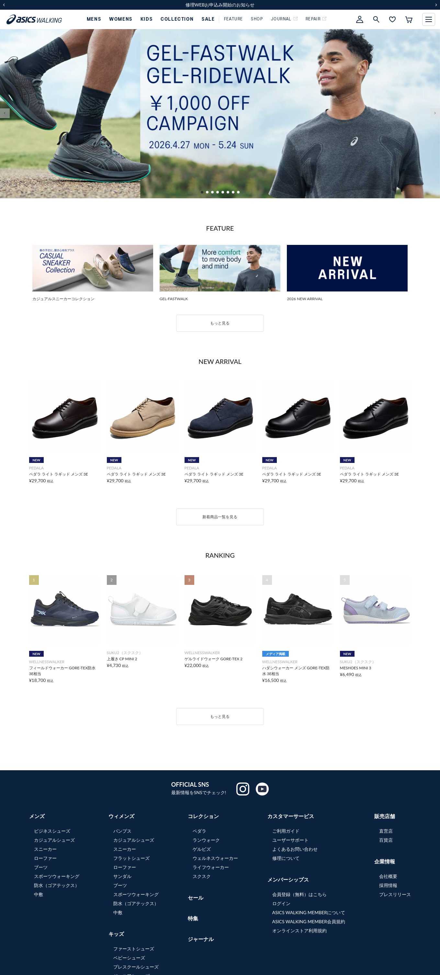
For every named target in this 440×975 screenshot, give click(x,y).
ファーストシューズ (133, 948)
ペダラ (199, 831)
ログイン (281, 903)
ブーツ (41, 867)
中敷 (38, 894)
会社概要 (388, 876)
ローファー (45, 858)
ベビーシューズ (129, 957)
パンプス (122, 831)
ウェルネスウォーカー (215, 858)
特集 (193, 918)
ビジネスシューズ (52, 831)
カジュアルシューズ (54, 840)
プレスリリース (395, 894)
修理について (285, 858)
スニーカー (45, 849)
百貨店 (386, 840)
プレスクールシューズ (136, 967)
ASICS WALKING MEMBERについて (308, 912)
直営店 (386, 831)
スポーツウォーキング (56, 876)
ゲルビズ (202, 849)
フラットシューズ (131, 858)
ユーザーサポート (290, 840)
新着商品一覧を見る (219, 516)
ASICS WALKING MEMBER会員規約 (308, 921)
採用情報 (388, 885)
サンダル (122, 876)
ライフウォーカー (211, 867)
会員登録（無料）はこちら (299, 894)
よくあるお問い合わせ (295, 849)
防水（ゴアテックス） (56, 885)
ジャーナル (201, 939)
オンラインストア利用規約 (299, 930)
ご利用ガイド (285, 831)
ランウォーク (206, 840)
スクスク (202, 876)
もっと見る (220, 323)
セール (195, 897)
